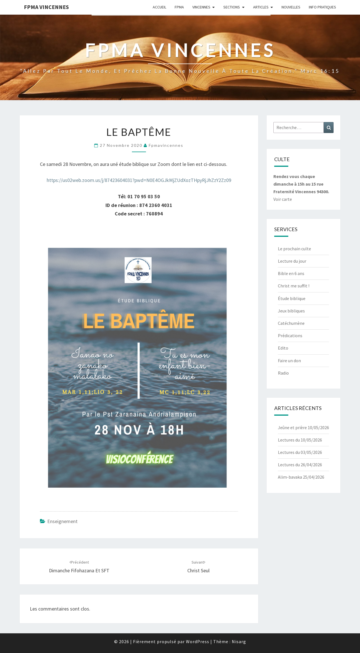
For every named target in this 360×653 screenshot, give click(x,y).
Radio (283, 373)
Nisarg (239, 641)
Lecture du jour (292, 261)
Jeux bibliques (291, 311)
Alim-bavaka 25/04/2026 (301, 477)
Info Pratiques (322, 7)
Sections (231, 7)
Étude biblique (291, 298)
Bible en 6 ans (291, 273)
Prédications (290, 335)
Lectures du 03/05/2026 (300, 452)
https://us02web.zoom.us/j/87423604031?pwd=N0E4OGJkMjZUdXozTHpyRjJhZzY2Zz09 (139, 180)
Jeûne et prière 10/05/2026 (303, 427)
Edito (283, 348)
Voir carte (282, 199)
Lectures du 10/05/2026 (300, 440)
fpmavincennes (166, 145)
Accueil (159, 7)
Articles (261, 7)
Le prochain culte (294, 248)
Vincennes (201, 7)
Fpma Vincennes (46, 6)
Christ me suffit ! (293, 286)
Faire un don (289, 360)
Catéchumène (291, 323)
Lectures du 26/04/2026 (300, 464)
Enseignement (62, 521)
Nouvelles (291, 7)
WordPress (197, 641)
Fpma (179, 7)
